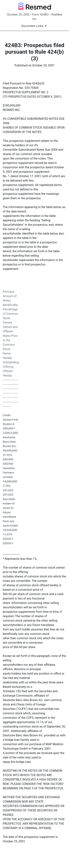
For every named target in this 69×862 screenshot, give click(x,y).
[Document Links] (34, 26)
